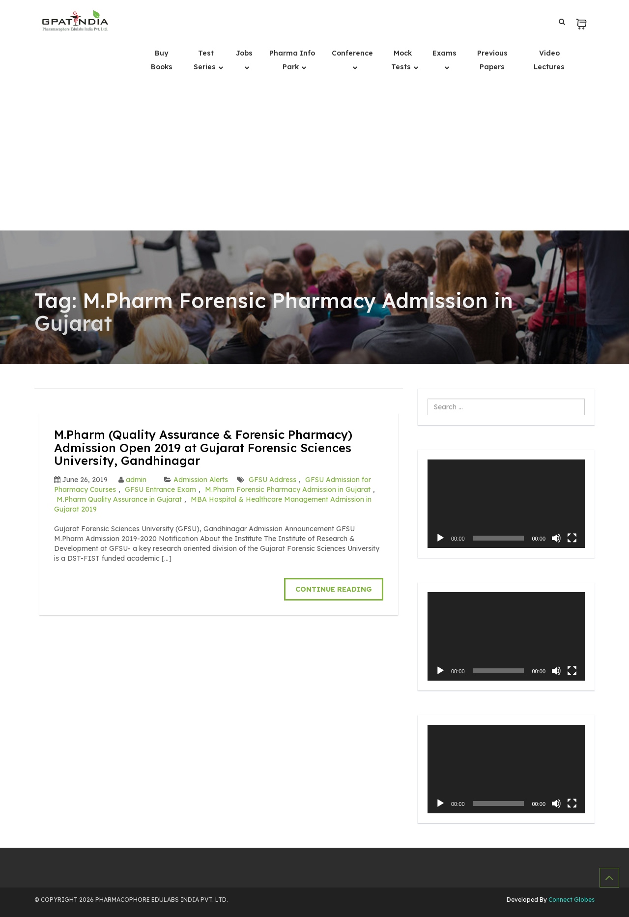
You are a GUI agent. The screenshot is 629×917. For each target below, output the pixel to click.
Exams (444, 53)
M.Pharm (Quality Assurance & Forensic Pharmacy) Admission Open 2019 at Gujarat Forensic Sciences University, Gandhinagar (203, 447)
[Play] (440, 538)
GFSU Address (272, 479)
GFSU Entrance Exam (160, 489)
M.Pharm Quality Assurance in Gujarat (119, 499)
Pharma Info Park (292, 60)
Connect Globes (571, 899)
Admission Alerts (200, 479)
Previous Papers (492, 60)
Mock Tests (402, 60)
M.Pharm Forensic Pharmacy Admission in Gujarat (288, 489)
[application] (506, 503)
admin (136, 479)
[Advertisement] (314, 157)
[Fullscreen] (572, 538)
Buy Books (161, 60)
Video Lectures (549, 60)
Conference (352, 53)
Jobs (244, 53)
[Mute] (556, 538)
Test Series (206, 60)
